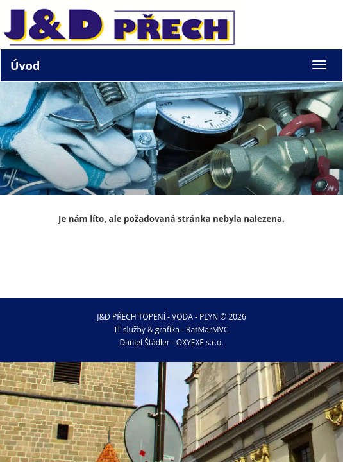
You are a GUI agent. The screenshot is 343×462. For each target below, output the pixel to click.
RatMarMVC (207, 329)
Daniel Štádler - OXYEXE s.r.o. (172, 342)
